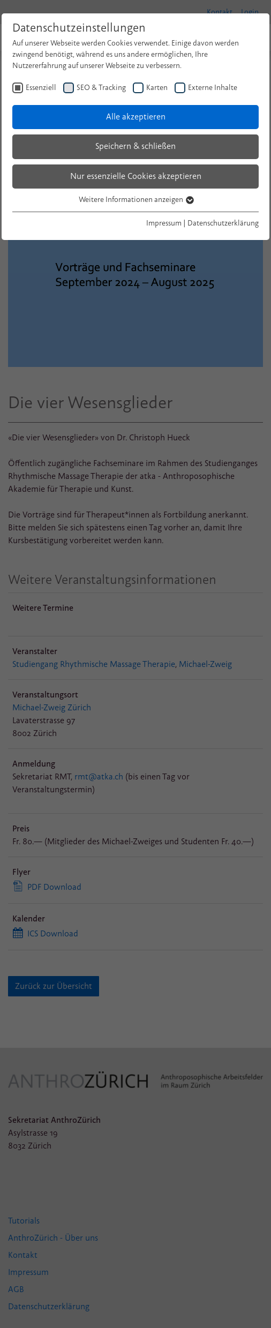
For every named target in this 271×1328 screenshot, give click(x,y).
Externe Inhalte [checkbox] (212, 87)
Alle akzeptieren (135, 117)
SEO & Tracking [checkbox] (101, 87)
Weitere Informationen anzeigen (136, 199)
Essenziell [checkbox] (41, 87)
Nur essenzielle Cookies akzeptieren (135, 176)
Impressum (164, 223)
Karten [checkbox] (157, 87)
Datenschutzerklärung (223, 223)
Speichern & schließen (135, 146)
